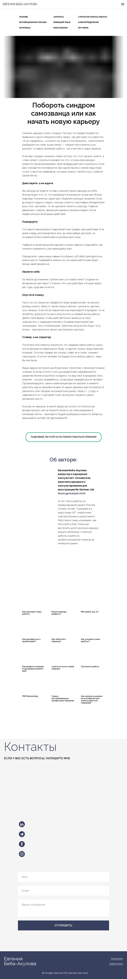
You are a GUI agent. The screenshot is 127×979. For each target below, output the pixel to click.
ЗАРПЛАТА (59, 17)
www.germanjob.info (71, 493)
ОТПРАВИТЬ (63, 925)
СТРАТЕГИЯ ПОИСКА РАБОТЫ (92, 17)
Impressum (117, 958)
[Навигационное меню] (122, 4)
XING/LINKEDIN (60, 28)
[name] (63, 877)
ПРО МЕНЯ (83, 28)
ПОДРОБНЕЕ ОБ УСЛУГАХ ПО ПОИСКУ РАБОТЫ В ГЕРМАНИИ (63, 437)
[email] (63, 891)
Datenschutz (116, 963)
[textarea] (63, 908)
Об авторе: (63, 459)
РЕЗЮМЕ (23, 17)
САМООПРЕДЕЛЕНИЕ (88, 22)
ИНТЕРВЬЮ (25, 28)
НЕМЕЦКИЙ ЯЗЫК (61, 22)
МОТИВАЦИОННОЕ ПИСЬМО (33, 22)
